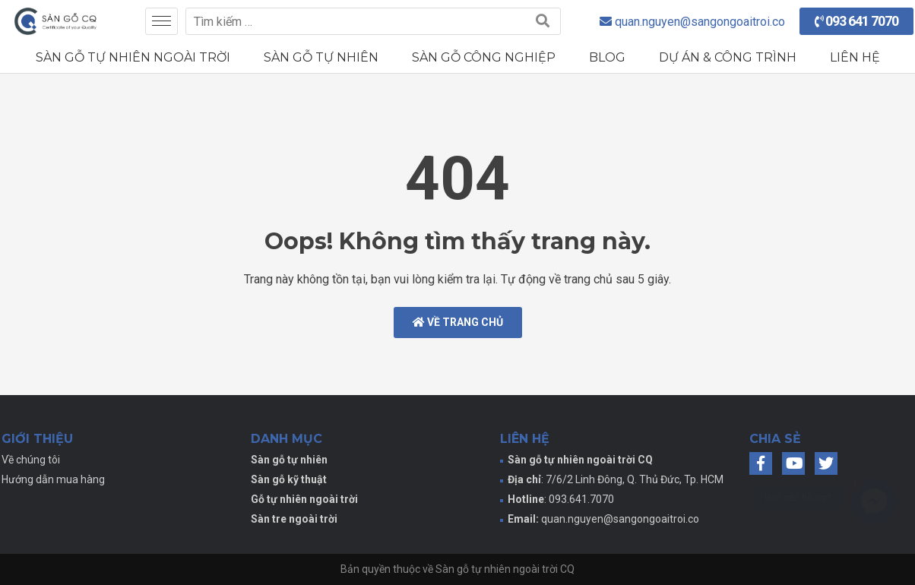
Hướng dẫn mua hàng (53, 479)
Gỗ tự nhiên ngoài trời (304, 499)
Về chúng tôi (31, 460)
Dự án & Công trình (727, 57)
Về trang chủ (458, 322)
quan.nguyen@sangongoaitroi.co (620, 519)
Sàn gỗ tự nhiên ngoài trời (133, 57)
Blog (607, 57)
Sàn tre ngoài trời (294, 519)
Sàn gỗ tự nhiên (321, 57)
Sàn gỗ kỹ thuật (289, 479)
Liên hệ (855, 57)
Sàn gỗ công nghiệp (484, 57)
